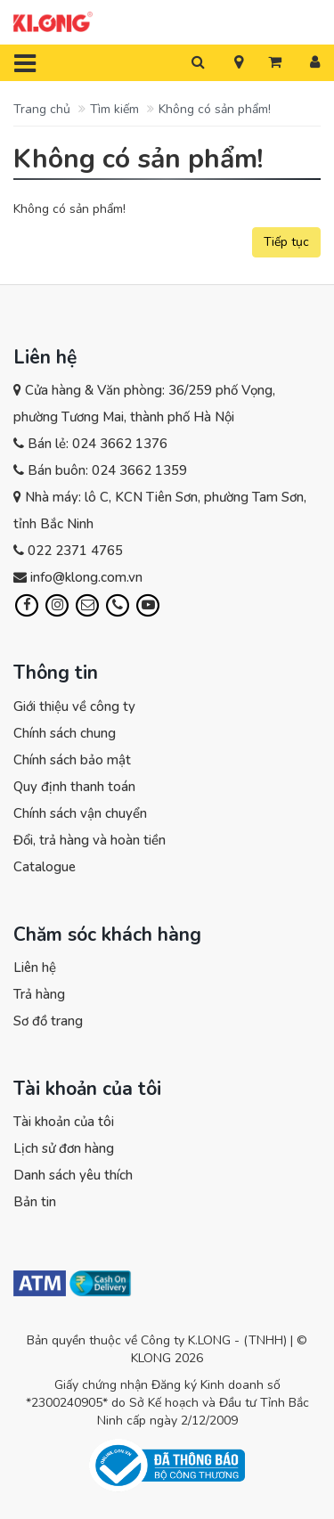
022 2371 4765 (75, 550)
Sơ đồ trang (48, 1021)
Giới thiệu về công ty (74, 706)
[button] (238, 63)
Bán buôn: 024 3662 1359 (107, 470)
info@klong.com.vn (86, 577)
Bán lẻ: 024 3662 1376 (97, 444)
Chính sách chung (64, 733)
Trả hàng (39, 994)
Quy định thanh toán (74, 787)
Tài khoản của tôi (63, 1122)
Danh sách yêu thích (73, 1175)
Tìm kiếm (114, 109)
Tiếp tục (286, 241)
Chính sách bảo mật (72, 760)
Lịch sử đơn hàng (63, 1148)
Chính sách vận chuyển (80, 813)
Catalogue (44, 867)
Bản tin (34, 1202)
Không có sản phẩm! (215, 109)
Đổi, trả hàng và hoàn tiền (89, 840)
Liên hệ (34, 967)
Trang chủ (41, 109)
